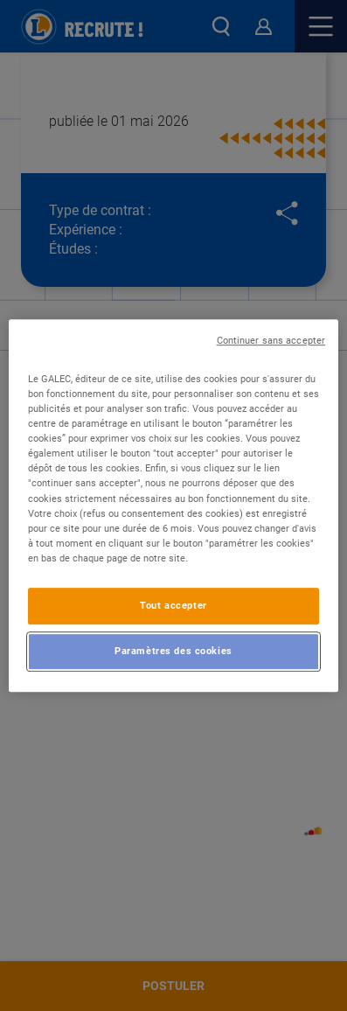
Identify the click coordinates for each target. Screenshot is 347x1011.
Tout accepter (173, 605)
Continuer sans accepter (271, 340)
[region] (173, 505)
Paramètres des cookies (173, 651)
